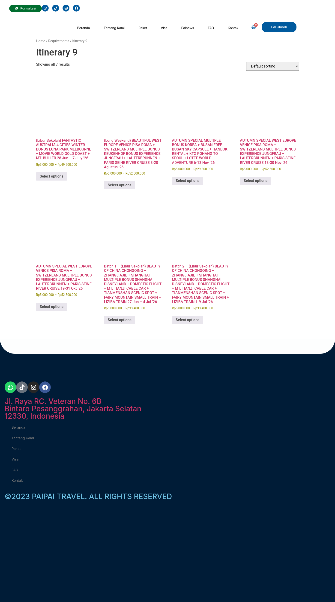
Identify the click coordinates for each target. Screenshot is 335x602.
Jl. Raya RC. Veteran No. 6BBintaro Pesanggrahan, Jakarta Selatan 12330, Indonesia (73, 409)
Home (40, 41)
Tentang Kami (114, 28)
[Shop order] (272, 66)
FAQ (211, 28)
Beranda (83, 28)
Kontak (233, 28)
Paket (142, 28)
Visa (164, 28)
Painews (187, 28)
